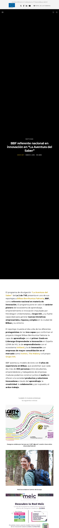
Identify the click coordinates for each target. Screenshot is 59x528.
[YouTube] (30, 6)
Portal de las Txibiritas (42, 5)
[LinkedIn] (26, 6)
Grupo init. (11, 357)
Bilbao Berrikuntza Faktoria (30, 298)
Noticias (29, 139)
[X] (21, 6)
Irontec (24, 354)
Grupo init (20, 155)
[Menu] (56, 12)
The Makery (34, 354)
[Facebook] (23, 6)
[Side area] (52, 12)
